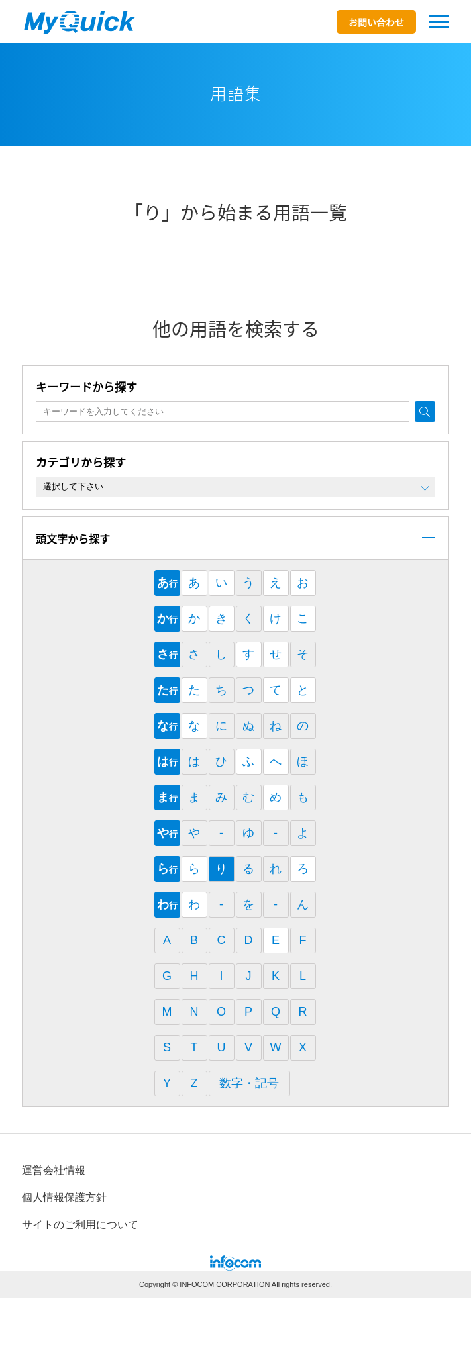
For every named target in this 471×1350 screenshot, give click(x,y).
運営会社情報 (53, 1170)
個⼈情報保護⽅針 (64, 1197)
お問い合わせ (376, 21)
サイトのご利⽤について (80, 1224)
